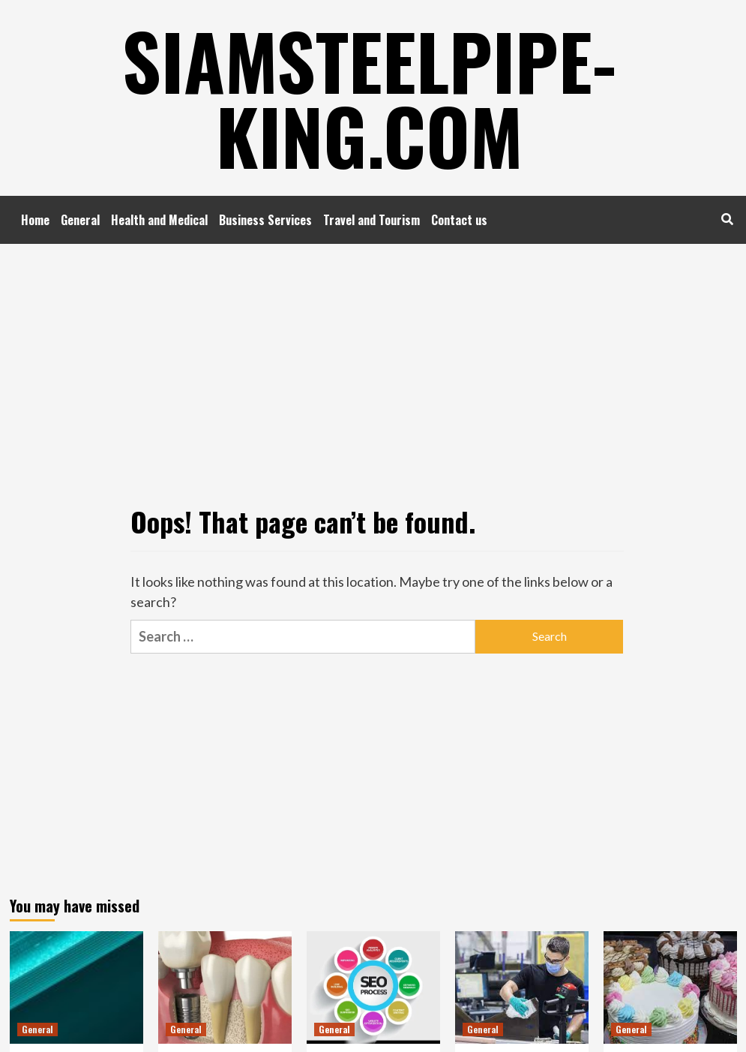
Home (35, 220)
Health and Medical (159, 220)
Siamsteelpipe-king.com (369, 98)
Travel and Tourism (371, 220)
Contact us (459, 220)
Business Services (265, 220)
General (80, 220)
